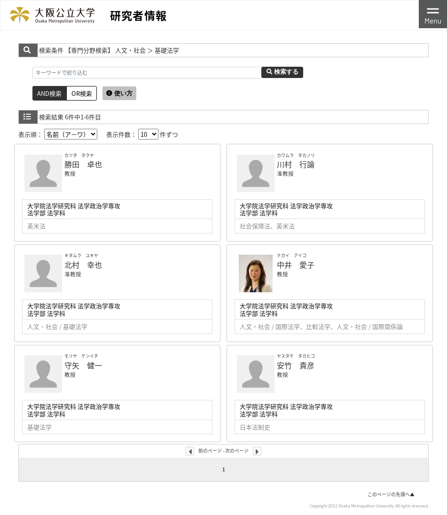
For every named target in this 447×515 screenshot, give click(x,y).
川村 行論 (295, 164)
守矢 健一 (83, 365)
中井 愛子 (295, 264)
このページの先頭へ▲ (391, 494)
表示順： (57, 134)
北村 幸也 (83, 264)
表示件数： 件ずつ (142, 134)
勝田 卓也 (83, 164)
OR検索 (81, 93)
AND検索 (49, 93)
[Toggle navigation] (433, 14)
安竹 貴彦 (295, 365)
